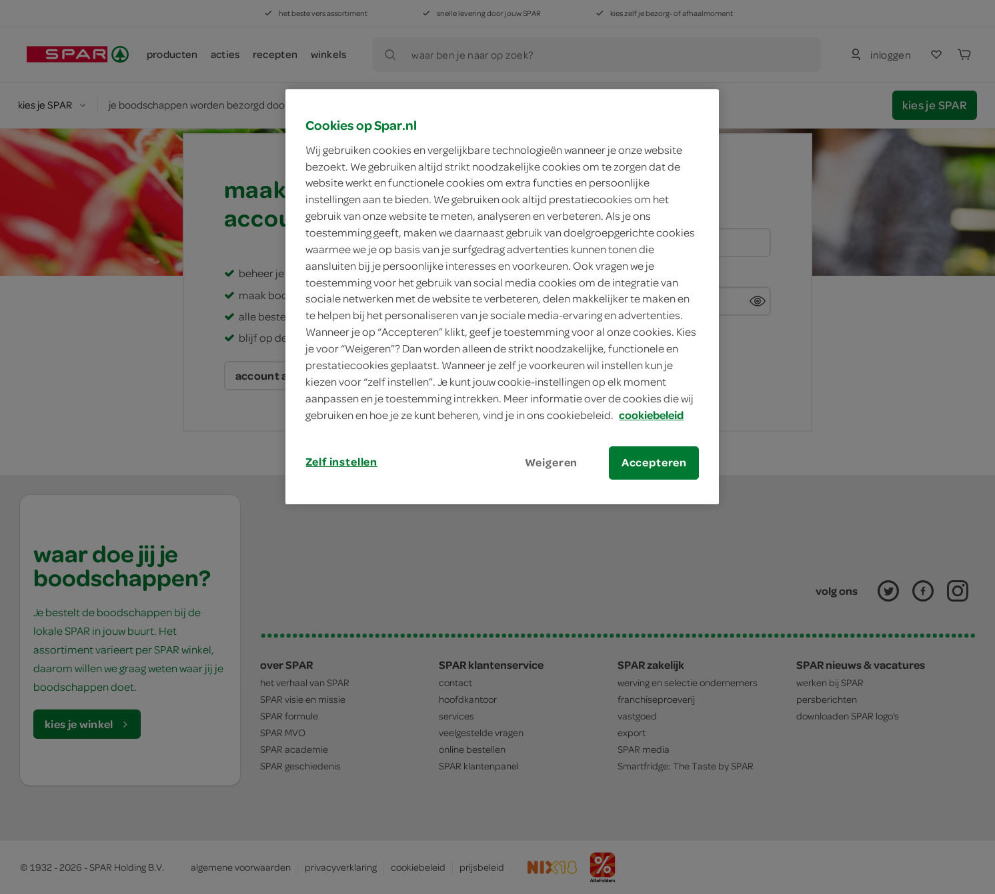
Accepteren (654, 462)
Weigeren (551, 462)
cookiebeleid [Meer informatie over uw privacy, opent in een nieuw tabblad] (651, 415)
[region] (502, 296)
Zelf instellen (341, 461)
